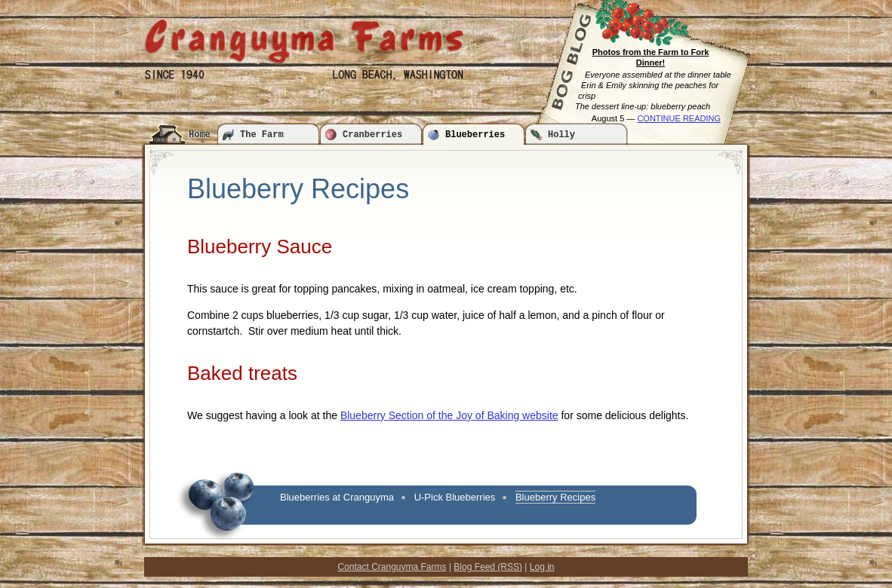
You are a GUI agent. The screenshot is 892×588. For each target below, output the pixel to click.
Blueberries (475, 135)
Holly (561, 135)
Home (200, 135)
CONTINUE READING (679, 118)
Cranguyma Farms (304, 41)
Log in (542, 567)
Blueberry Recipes (555, 497)
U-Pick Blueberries (455, 497)
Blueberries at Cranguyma (337, 497)
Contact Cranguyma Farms (391, 567)
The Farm (262, 135)
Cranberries (372, 135)
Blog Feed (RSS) (488, 567)
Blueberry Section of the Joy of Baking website (449, 415)
